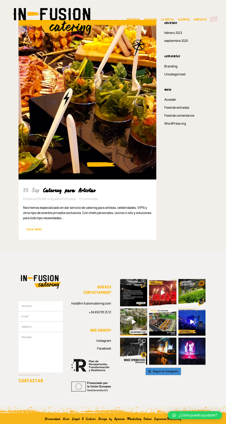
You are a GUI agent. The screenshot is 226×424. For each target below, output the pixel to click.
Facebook (104, 348)
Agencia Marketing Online (134, 419)
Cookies (91, 419)
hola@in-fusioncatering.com (91, 303)
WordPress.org (175, 123)
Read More (34, 230)
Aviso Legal (71, 419)
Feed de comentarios (179, 115)
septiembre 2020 (176, 41)
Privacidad (52, 419)
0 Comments (88, 199)
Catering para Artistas (69, 190)
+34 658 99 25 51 (100, 312)
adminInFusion (65, 199)
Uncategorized (174, 74)
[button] (195, 415)
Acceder (170, 100)
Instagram (103, 341)
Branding (170, 66)
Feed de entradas (176, 107)
